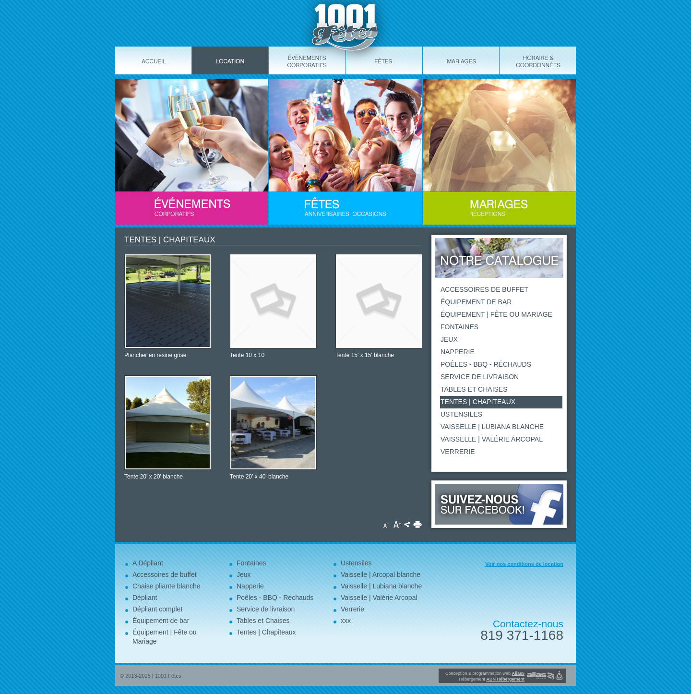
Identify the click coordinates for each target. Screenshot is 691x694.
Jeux (449, 339)
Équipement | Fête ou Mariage (496, 314)
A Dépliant (147, 563)
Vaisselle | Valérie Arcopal (492, 439)
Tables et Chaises (474, 389)
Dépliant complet (157, 609)
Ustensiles (461, 414)
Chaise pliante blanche (166, 586)
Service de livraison (480, 377)
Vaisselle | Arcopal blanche (380, 574)
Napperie (458, 352)
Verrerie (458, 451)
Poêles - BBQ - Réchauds (486, 364)
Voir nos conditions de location (524, 564)
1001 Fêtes (168, 676)
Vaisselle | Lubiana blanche (492, 427)
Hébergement (491, 679)
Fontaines (459, 327)
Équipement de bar (476, 302)
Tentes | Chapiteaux (478, 402)
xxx (346, 620)
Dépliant (144, 597)
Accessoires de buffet (484, 289)
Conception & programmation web (484, 673)
